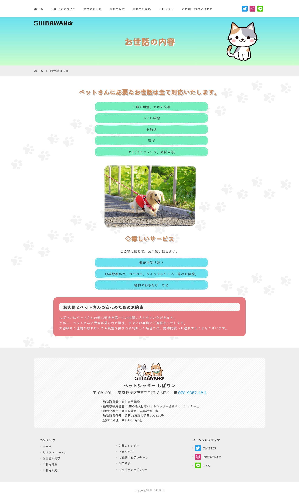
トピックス (166, 8)
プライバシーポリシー (133, 469)
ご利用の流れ (142, 8)
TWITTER (205, 448)
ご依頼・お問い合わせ (133, 457)
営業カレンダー (129, 445)
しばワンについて (63, 8)
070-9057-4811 (192, 392)
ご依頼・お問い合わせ (197, 8)
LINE (202, 465)
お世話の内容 (92, 8)
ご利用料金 (117, 8)
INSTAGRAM (208, 457)
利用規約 (124, 463)
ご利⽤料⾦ (50, 464)
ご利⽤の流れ (51, 470)
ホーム (38, 8)
